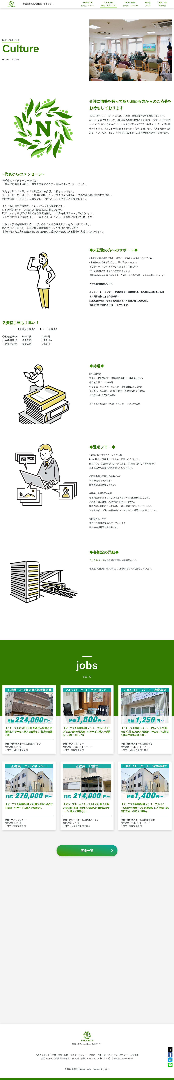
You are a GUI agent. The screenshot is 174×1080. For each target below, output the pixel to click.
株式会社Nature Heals (123, 1058)
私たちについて (43, 1055)
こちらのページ (96, 563)
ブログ (92, 1055)
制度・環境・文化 (60, 1055)
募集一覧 (101, 1055)
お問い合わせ (47, 1058)
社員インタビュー (78, 1055)
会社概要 (134, 1055)
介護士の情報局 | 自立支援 (67, 1058)
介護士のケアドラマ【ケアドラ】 (96, 1058)
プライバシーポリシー (118, 1055)
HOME (5, 59)
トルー (106, 1069)
